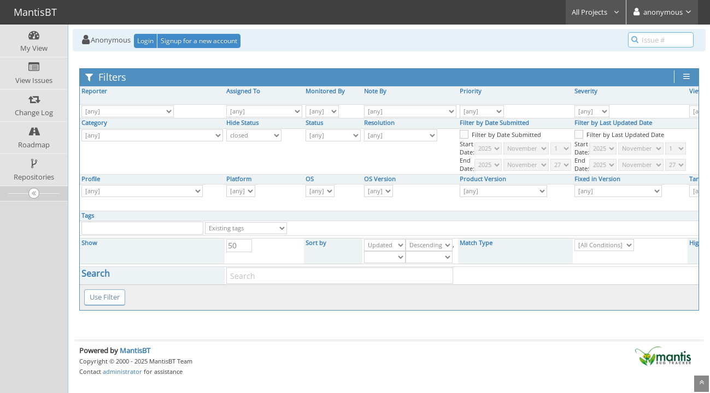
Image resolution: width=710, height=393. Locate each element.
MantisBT (135, 350)
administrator (122, 371)
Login (145, 40)
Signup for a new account (199, 40)
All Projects (595, 12)
